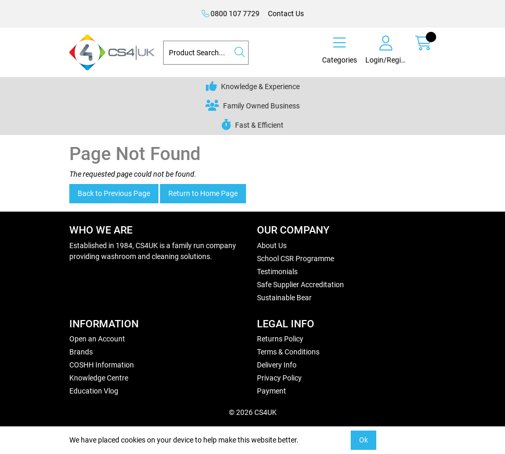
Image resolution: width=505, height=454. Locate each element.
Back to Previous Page (114, 193)
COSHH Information (101, 365)
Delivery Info (277, 365)
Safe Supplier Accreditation (300, 284)
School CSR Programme (295, 258)
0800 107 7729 (231, 13)
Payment (271, 391)
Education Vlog (93, 391)
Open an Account (97, 339)
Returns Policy (280, 339)
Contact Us (286, 13)
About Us (272, 245)
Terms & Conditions (288, 352)
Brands (81, 352)
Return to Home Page (203, 193)
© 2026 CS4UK (253, 412)
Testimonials (277, 271)
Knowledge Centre (98, 378)
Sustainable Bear (284, 297)
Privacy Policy (279, 378)
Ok (363, 440)
